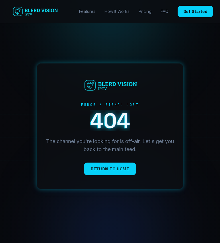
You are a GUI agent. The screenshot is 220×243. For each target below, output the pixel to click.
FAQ (164, 11)
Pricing (145, 11)
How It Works (117, 11)
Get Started (195, 11)
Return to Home (110, 168)
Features (87, 11)
